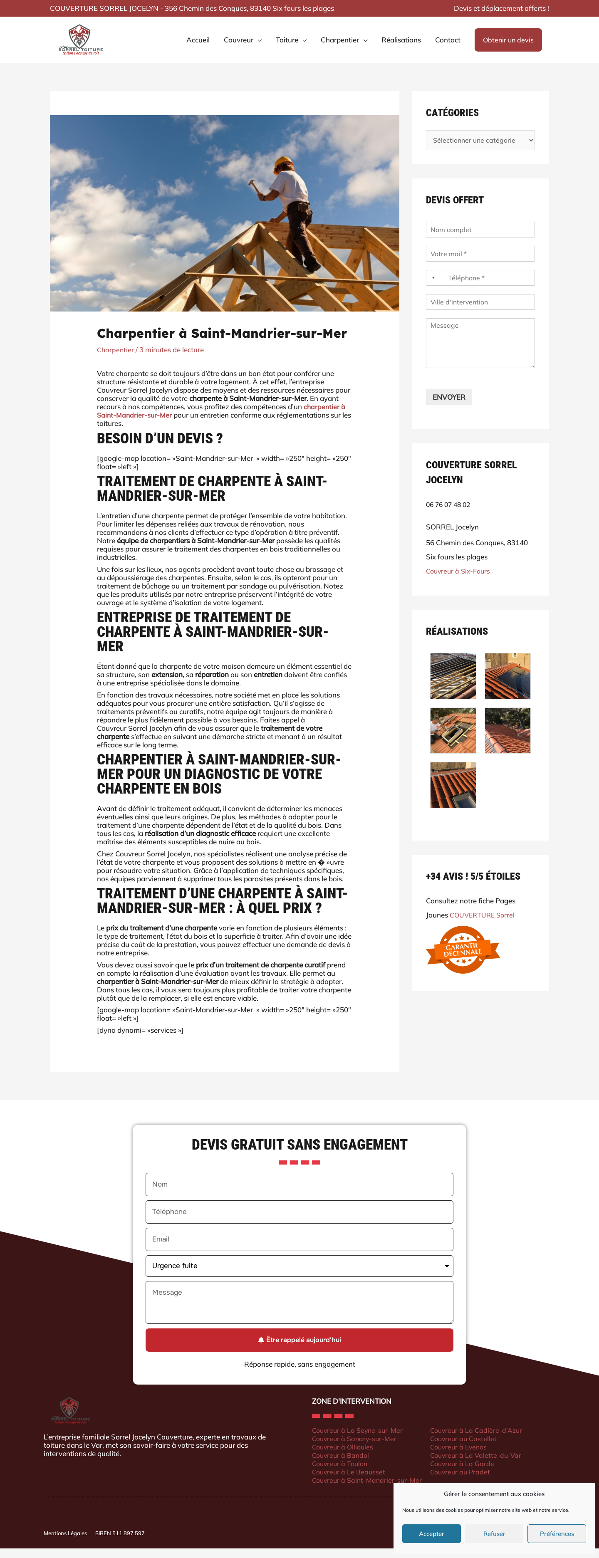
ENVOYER (449, 407)
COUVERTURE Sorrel (484, 925)
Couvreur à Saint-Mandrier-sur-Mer (369, 1489)
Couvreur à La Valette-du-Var (482, 1464)
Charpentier (116, 359)
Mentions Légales (65, 1542)
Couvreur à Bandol (342, 1464)
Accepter (431, 1534)
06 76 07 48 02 (450, 515)
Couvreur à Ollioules (344, 1456)
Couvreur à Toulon (341, 1472)
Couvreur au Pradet (466, 1480)
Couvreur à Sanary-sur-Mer (356, 1447)
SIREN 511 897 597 (120, 1542)
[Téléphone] (480, 289)
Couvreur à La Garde (468, 1472)
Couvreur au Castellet (469, 1447)
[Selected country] (431, 288)
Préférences (557, 1534)
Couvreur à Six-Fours (460, 581)
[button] (508, 45)
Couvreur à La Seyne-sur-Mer (359, 1439)
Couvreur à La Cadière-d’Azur (482, 1439)
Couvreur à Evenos (465, 1456)
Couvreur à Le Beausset (350, 1480)
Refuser (494, 1534)
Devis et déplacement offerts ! (501, 8)
